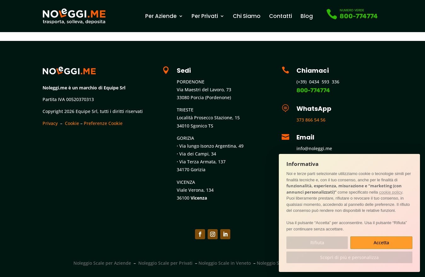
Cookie (72, 123)
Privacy (50, 123)
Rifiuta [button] (317, 243)
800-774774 (359, 16)
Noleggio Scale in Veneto (224, 263)
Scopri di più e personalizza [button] (349, 257)
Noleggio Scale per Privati (165, 263)
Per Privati (205, 16)
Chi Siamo (247, 16)
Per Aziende (161, 16)
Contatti (280, 16)
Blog (307, 16)
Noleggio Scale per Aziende (102, 263)
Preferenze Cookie (103, 123)
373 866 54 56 (310, 120)
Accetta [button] (381, 243)
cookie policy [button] (390, 192)
